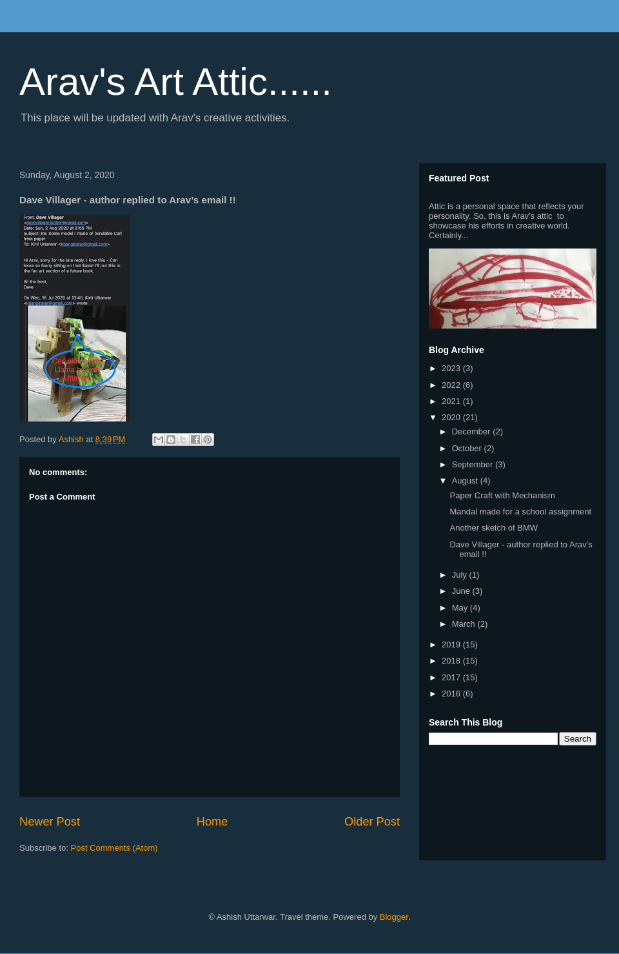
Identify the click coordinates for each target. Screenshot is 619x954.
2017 (452, 677)
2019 (452, 644)
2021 (452, 401)
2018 (452, 660)
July (460, 575)
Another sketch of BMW (493, 528)
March (465, 624)
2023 (452, 368)
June (462, 591)
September (473, 464)
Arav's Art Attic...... (175, 81)
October (468, 448)
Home (212, 821)
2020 (452, 417)
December (472, 431)
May (461, 608)
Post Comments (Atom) (114, 848)
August (466, 480)
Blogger (394, 917)
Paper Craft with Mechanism (502, 495)
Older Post (372, 821)
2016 (452, 693)
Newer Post (49, 821)
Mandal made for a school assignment (520, 511)
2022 (452, 385)
